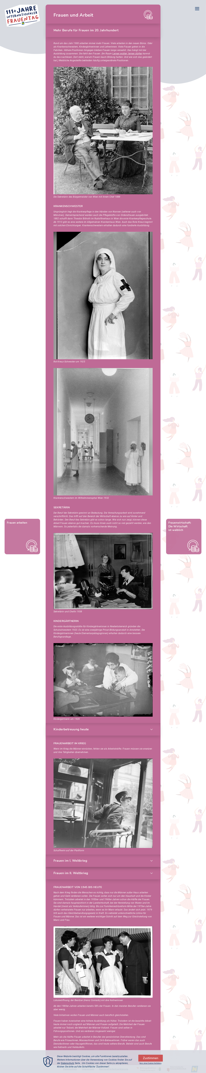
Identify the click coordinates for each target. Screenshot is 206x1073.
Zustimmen (150, 1058)
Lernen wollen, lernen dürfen (127, 53)
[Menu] (197, 9)
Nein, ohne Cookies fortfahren (150, 1063)
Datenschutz (67, 1063)
